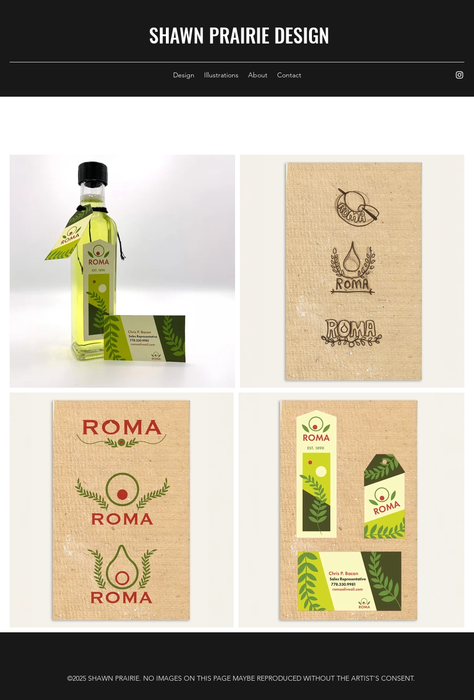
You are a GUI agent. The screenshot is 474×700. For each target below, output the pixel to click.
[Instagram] (459, 75)
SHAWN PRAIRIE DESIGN (239, 34)
